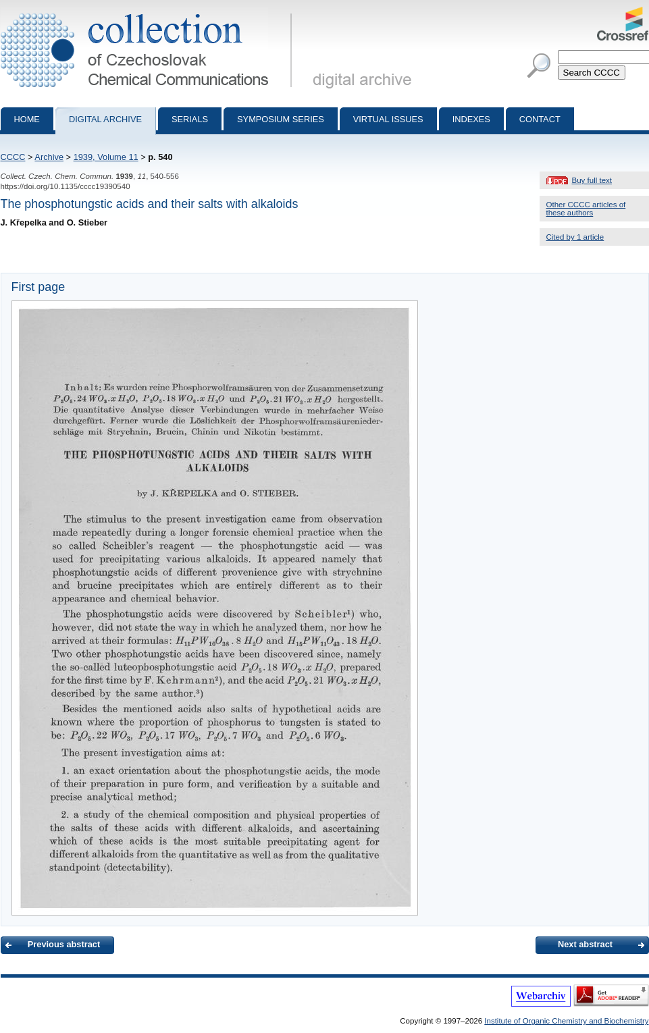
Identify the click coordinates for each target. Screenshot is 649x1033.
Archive (48, 157)
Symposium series (280, 119)
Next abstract (585, 944)
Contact (540, 119)
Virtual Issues (388, 119)
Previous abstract (64, 944)
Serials (190, 119)
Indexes (471, 119)
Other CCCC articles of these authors (586, 209)
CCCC (13, 157)
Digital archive (105, 119)
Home (27, 119)
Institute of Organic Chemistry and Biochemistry (566, 1021)
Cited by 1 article (575, 237)
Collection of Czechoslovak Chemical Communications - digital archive (149, 12)
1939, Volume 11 (106, 157)
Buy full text (592, 180)
